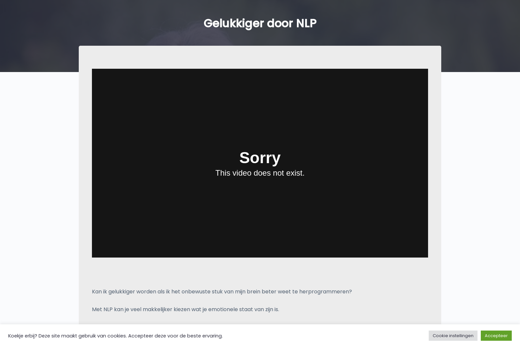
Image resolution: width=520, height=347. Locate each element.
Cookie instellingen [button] (453, 336)
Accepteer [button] (496, 336)
